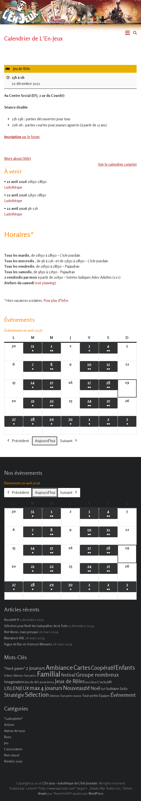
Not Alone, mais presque (21, 632)
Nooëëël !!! (11, 620)
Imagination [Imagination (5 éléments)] (14, 681)
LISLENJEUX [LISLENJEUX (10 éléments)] (16, 688)
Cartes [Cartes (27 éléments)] (82, 667)
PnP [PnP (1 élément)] (103, 689)
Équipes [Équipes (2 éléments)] (104, 696)
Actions (9, 725)
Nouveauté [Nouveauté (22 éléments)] (76, 687)
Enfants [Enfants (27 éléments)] (125, 667)
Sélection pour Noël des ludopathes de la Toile (35, 626)
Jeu (6, 743)
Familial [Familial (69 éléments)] (48, 673)
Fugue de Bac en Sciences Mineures (28, 644)
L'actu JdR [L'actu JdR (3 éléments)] (105, 682)
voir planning (45, 283)
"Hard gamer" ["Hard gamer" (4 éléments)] (14, 668)
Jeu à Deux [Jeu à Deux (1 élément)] (91, 682)
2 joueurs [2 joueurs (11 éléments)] (35, 668)
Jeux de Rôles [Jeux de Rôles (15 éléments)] (70, 681)
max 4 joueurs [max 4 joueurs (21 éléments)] (46, 687)
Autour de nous (14, 731)
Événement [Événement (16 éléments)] (123, 695)
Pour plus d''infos (55, 300)
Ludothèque (13, 187)
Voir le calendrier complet (117, 164)
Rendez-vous (13, 761)
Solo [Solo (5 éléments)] (124, 688)
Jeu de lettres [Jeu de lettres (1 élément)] (47, 682)
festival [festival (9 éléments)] (68, 675)
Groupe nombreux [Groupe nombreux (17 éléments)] (97, 674)
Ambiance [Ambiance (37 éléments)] (59, 667)
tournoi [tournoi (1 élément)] (77, 696)
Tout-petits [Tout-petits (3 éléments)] (90, 695)
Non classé (11, 755)
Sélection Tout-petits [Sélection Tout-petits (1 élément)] (61, 696)
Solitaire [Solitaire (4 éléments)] (112, 688)
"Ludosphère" (13, 718)
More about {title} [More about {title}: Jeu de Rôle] (17, 158)
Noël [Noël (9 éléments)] (95, 688)
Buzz (7, 737)
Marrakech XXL (14, 638)
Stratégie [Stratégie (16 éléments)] (14, 695)
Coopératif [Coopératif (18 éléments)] (103, 667)
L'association (13, 749)
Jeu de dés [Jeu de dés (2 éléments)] (32, 682)
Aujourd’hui (45, 440)
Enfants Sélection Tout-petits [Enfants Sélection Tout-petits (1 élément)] (20, 675)
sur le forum (22, 136)
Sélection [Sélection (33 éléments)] (37, 694)
